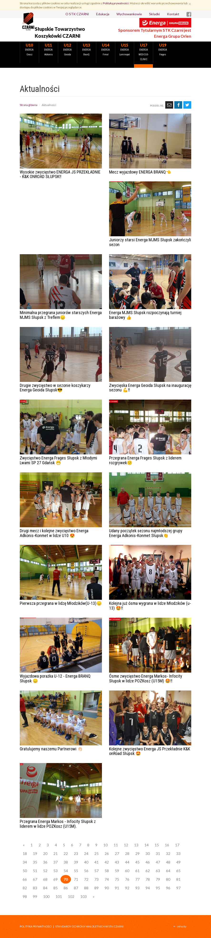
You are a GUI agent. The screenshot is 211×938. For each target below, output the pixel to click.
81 (178, 879)
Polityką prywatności (116, 3)
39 (76, 862)
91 (117, 888)
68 (45, 879)
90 (107, 888)
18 (25, 853)
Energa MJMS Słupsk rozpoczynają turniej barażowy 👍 (145, 315)
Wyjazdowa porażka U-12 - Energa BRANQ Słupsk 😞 (55, 678)
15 (157, 845)
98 (25, 896)
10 (105, 845)
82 (25, 888)
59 (117, 871)
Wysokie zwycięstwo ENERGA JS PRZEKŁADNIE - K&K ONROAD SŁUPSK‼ (60, 174)
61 (137, 871)
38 (66, 862)
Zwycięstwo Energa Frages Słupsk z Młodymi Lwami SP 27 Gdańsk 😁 (58, 460)
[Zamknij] (189, 3)
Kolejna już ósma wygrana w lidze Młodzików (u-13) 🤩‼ (150, 606)
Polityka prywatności (36, 926)
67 (35, 879)
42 (107, 862)
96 (168, 888)
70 (66, 879)
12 (126, 845)
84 (45, 888)
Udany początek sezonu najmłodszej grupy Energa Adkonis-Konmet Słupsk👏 (145, 533)
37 (55, 862)
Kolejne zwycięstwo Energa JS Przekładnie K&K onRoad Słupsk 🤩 (149, 751)
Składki (154, 14)
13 (136, 845)
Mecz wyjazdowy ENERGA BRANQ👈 (140, 171)
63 (158, 871)
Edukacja (102, 14)
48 (168, 862)
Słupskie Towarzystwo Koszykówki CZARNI (60, 32)
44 (127, 862)
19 (35, 853)
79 (158, 879)
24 (86, 853)
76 (127, 879)
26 (107, 853)
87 (76, 888)
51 (35, 871)
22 (66, 853)
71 (76, 879)
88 (86, 888)
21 (55, 853)
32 (168, 853)
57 (96, 871)
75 (117, 879)
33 (178, 853)
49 (178, 862)
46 (148, 862)
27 (117, 853)
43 (117, 862)
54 (66, 871)
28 (127, 853)
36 (45, 862)
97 (178, 888)
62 (148, 871)
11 (116, 845)
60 (127, 871)
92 (127, 888)
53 (55, 871)
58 (107, 871)
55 (76, 871)
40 (86, 862)
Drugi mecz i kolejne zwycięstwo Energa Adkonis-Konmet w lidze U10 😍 (54, 533)
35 (35, 862)
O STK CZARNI (77, 14)
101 (58, 896)
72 (86, 879)
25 (96, 853)
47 (158, 862)
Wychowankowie (129, 14)
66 (25, 879)
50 (25, 871)
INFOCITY (181, 926)
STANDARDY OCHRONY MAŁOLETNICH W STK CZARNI (89, 926)
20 (45, 853)
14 (146, 845)
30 (148, 853)
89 (96, 888)
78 (148, 879)
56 (86, 871)
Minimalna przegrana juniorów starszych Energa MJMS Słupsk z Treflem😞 (61, 315)
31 (158, 853)
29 (137, 853)
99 (35, 896)
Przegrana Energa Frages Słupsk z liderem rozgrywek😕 (145, 460)
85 (55, 888)
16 (167, 845)
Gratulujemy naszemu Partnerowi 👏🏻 (51, 748)
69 (55, 879)
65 (178, 871)
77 (137, 879)
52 (45, 871)
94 (148, 888)
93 (137, 888)
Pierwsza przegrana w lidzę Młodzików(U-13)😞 (61, 603)
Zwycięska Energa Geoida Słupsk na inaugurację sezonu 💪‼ (150, 388)
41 (96, 862)
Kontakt (173, 14)
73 (96, 879)
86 (66, 888)
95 (158, 888)
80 (168, 879)
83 (35, 888)
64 (168, 871)
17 (177, 845)
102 (71, 896)
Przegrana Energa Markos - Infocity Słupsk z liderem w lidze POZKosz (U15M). (58, 824)
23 (76, 853)
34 (25, 862)
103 (83, 896)
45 (137, 862)
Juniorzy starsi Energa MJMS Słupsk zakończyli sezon (150, 242)
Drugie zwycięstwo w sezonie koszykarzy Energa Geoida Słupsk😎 (55, 388)
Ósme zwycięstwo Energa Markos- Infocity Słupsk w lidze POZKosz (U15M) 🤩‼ (145, 678)
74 (107, 879)
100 (46, 896)
